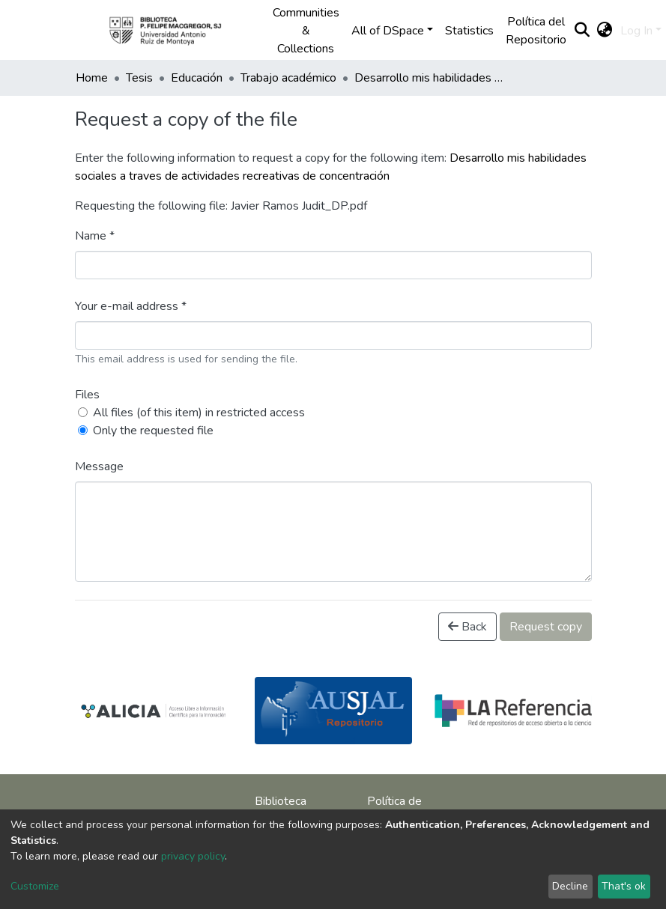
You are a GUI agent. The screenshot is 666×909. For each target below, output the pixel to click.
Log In (636, 30)
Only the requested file (153, 430)
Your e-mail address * (131, 306)
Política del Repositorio (536, 30)
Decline (570, 886)
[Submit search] (582, 30)
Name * (95, 236)
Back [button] (467, 626)
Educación (196, 78)
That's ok (624, 886)
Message (99, 466)
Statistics (469, 30)
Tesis (139, 78)
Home (92, 78)
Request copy (545, 626)
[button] (605, 31)
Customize (34, 886)
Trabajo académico (288, 78)
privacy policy (193, 856)
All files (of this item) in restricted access (199, 412)
